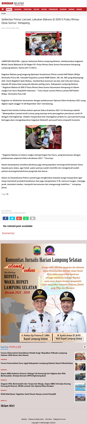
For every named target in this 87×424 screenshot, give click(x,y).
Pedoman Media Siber (36, 419)
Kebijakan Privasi (59, 419)
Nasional (18, 9)
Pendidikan (53, 9)
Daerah (71, 9)
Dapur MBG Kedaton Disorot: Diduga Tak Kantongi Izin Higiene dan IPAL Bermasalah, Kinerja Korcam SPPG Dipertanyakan (33, 374)
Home (3, 13)
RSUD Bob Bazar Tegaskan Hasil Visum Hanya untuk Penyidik (28, 394)
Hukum (44, 9)
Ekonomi (63, 9)
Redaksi (24, 419)
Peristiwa (27, 9)
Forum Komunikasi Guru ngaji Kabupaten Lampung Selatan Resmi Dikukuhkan (37, 363)
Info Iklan (48, 419)
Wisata (79, 9)
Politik (36, 9)
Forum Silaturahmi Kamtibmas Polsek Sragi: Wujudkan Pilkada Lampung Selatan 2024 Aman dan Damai (34, 354)
